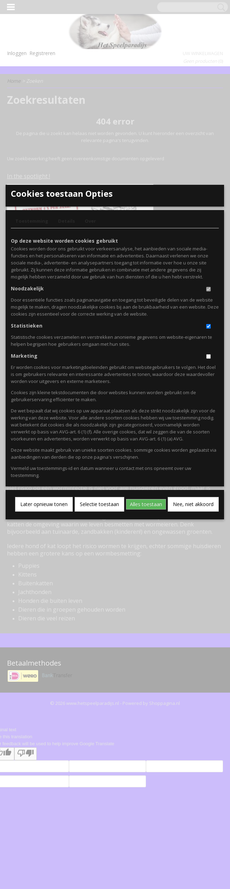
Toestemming (31, 284)
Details (66, 284)
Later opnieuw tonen (44, 567)
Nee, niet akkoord (193, 567)
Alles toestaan (146, 567)
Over (90, 284)
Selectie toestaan (99, 567)
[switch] (208, 352)
